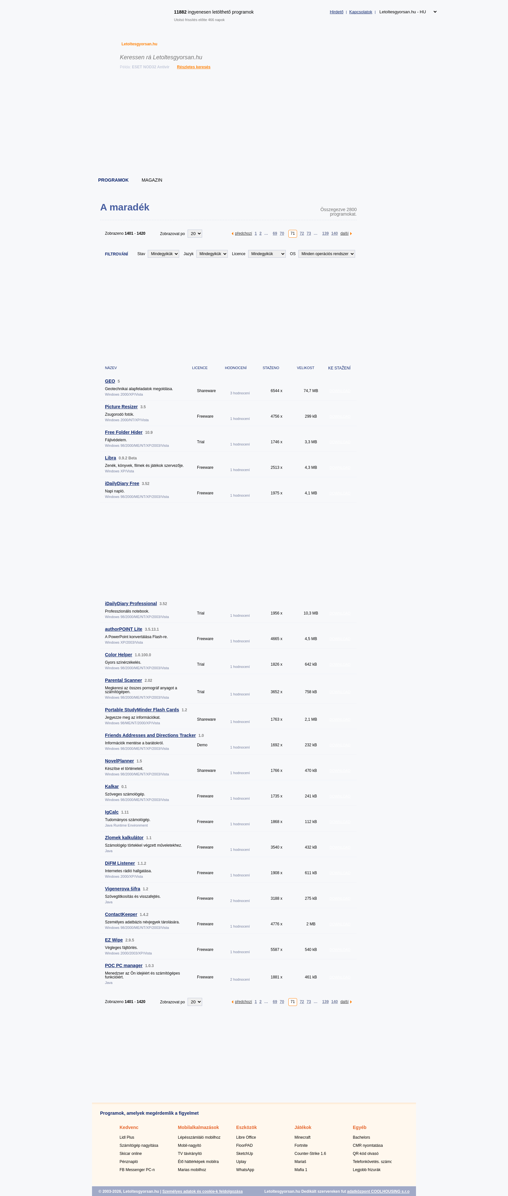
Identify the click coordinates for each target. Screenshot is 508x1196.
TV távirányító (190, 1153)
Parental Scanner (123, 680)
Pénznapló (129, 1161)
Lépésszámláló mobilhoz (199, 1137)
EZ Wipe (114, 939)
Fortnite (301, 1145)
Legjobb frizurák (366, 1170)
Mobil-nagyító (189, 1145)
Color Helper (118, 654)
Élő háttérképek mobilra (198, 1161)
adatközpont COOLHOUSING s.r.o (378, 1191)
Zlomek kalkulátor (124, 837)
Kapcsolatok (360, 11)
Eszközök (246, 1127)
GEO (110, 381)
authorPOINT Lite (123, 629)
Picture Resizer (121, 406)
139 (325, 233)
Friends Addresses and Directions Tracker (150, 735)
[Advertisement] (254, 124)
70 (282, 233)
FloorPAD (244, 1145)
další (345, 233)
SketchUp (244, 1153)
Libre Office (246, 1137)
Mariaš (300, 1161)
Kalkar (112, 786)
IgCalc (112, 812)
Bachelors (361, 1137)
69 (275, 233)
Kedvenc (129, 1127)
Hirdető (336, 11)
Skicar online (131, 1153)
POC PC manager (124, 965)
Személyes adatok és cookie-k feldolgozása (202, 1191)
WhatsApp (245, 1170)
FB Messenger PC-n (137, 1170)
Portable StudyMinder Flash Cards (142, 709)
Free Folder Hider (124, 432)
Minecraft (302, 1137)
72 (302, 233)
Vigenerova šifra (122, 888)
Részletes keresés (193, 67)
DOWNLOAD (340, 391)
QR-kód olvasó (365, 1153)
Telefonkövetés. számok (373, 1161)
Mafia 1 (300, 1170)
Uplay (241, 1161)
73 (309, 233)
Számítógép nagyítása (139, 1145)
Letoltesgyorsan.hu (139, 44)
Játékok (302, 1127)
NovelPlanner (119, 760)
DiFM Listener (120, 863)
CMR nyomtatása (368, 1145)
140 (334, 233)
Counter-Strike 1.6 (310, 1153)
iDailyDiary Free (122, 483)
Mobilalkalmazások (198, 1127)
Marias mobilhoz (192, 1170)
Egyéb (359, 1127)
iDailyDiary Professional (131, 603)
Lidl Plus (127, 1137)
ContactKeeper (121, 914)
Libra (110, 457)
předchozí (243, 233)
